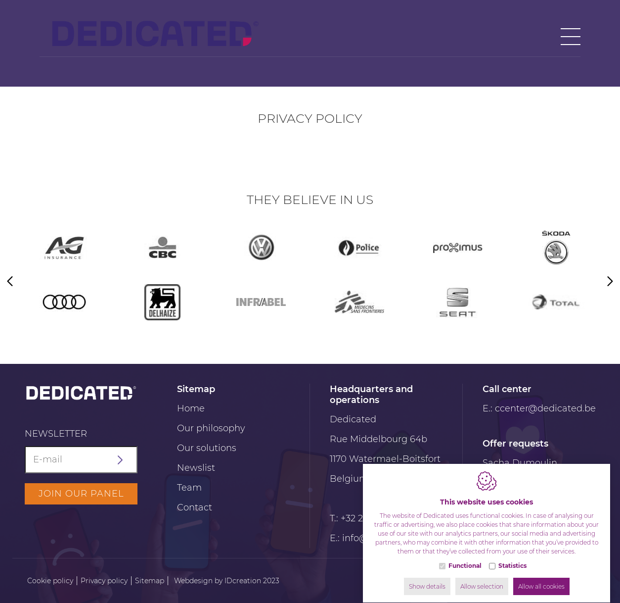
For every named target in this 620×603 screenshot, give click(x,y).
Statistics (512, 556)
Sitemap (196, 389)
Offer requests (515, 443)
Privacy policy (104, 580)
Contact (194, 507)
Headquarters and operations (371, 394)
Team (189, 487)
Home (191, 408)
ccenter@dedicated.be (545, 408)
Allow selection (481, 577)
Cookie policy (50, 580)
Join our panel (81, 493)
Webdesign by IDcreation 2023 (226, 580)
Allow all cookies (541, 577)
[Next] (610, 282)
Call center (507, 389)
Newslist (196, 467)
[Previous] (10, 282)
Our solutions (206, 448)
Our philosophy (211, 428)
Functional (465, 556)
